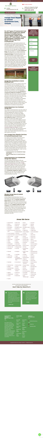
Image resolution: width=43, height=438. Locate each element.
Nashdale (9, 262)
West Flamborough (11, 275)
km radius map (33, 81)
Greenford (25, 242)
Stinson (16, 271)
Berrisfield (9, 225)
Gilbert (8, 240)
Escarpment (25, 237)
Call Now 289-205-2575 (10, 12)
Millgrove (25, 259)
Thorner (32, 272)
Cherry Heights (26, 231)
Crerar (32, 233)
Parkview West (18, 265)
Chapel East (25, 230)
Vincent (24, 274)
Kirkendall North (34, 251)
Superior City (17, 272)
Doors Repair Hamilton (21, 339)
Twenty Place (18, 274)
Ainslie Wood (10, 222)
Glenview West (34, 240)
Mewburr (32, 257)
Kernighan (17, 251)
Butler (24, 228)
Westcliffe (17, 275)
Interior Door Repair (23, 321)
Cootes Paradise (10, 233)
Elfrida (16, 237)
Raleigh (8, 266)
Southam (32, 269)
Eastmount (33, 236)
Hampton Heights (11, 245)
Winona (24, 275)
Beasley (32, 224)
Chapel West (33, 230)
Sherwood (25, 269)
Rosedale (32, 268)
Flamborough (25, 239)
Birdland (24, 225)
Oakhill (32, 263)
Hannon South (26, 245)
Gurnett (24, 243)
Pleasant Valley (26, 265)
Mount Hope (25, 260)
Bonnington (9, 227)
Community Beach (34, 231)
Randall (16, 266)
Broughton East (18, 227)
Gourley (8, 242)
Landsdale (17, 254)
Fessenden (17, 239)
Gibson (32, 239)
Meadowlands (26, 257)
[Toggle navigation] (37, 12)
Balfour (8, 224)
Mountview (33, 260)
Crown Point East (10, 234)
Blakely (32, 225)
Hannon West (33, 245)
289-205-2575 (29, 10)
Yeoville (32, 275)
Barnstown (17, 224)
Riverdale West (10, 268)
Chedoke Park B (18, 231)
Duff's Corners (10, 236)
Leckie (32, 254)
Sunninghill (9, 272)
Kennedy (9, 251)
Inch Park (17, 248)
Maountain (9, 257)
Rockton (17, 268)
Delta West (33, 234)
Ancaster (32, 222)
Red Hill (24, 266)
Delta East (25, 234)
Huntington (9, 248)
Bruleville (32, 227)
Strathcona (33, 271)
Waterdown (33, 274)
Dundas (16, 236)
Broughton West (26, 227)
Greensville (17, 243)
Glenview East (26, 240)
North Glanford (34, 262)
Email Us (32, 321)
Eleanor (8, 237)
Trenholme (9, 274)
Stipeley (24, 271)
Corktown (17, 233)
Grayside (17, 242)
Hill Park (24, 246)
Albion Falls (17, 222)
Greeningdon (10, 243)
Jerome (32, 248)
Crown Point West (18, 234)
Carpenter (33, 228)
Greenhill (32, 242)
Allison (24, 222)
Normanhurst (18, 262)
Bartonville (25, 224)
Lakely (8, 254)
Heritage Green (18, 246)
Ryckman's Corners (19, 269)
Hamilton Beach (34, 243)
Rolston (24, 268)
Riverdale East (34, 266)
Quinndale (33, 265)
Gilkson (16, 240)
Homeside (33, 246)
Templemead (25, 272)
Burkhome (17, 228)
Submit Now (33, 60)
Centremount (18, 230)
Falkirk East (33, 237)
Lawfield (24, 254)
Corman (24, 233)
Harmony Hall (10, 246)
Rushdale (9, 269)
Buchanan (9, 228)
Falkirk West (9, 239)
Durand (24, 236)
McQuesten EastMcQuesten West (18, 258)
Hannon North (18, 245)
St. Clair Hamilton (10, 271)
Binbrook (17, 225)
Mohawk (32, 259)
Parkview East (10, 265)
